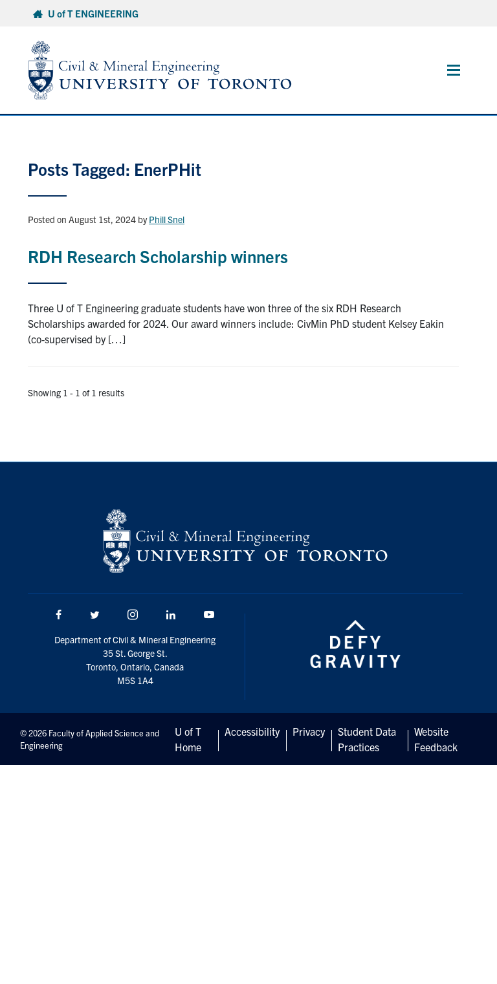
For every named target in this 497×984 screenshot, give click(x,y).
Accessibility (252, 731)
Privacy (309, 731)
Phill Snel (166, 219)
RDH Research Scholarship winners (158, 255)
